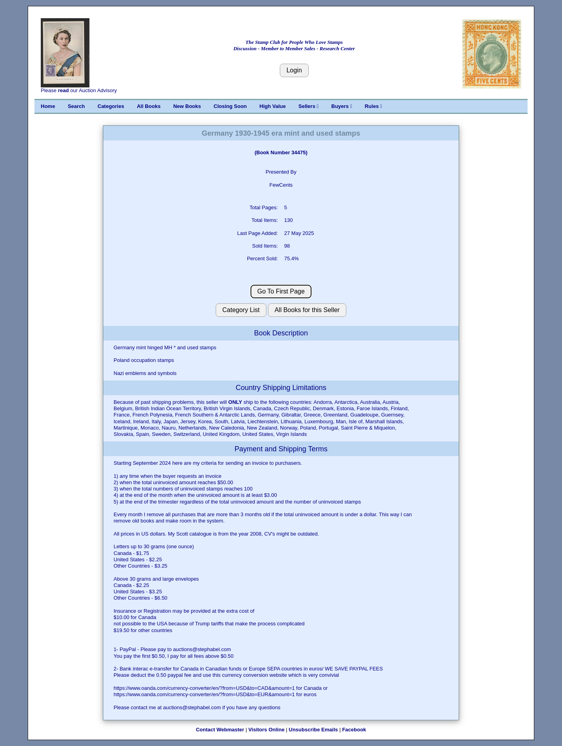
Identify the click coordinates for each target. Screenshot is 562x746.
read (63, 90)
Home (48, 106)
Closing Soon (230, 106)
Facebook (354, 730)
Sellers (308, 106)
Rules (373, 106)
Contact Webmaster (220, 730)
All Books (149, 106)
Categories (111, 106)
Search (76, 106)
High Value (273, 106)
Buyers (341, 106)
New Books (187, 106)
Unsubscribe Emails (313, 730)
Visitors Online (266, 730)
